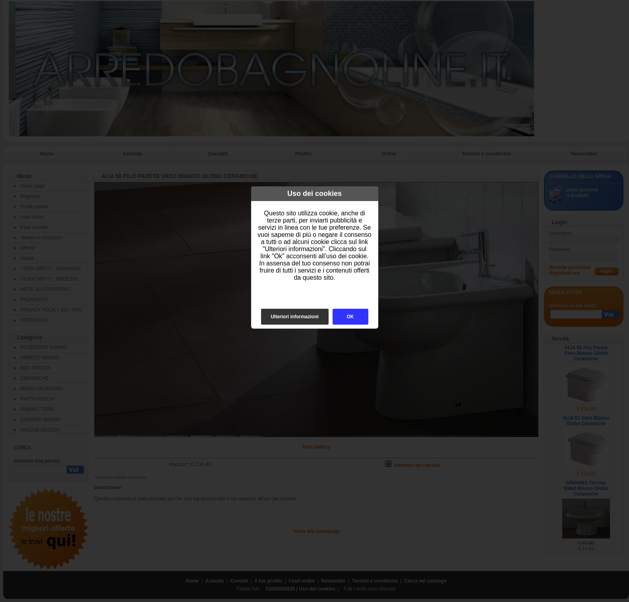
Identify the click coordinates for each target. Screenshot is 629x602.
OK (350, 316)
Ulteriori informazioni (295, 316)
